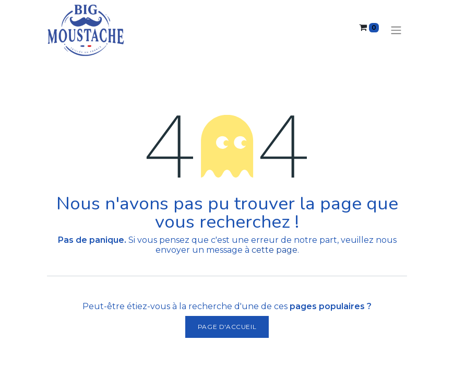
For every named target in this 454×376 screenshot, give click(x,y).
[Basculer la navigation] (396, 30)
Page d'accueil (227, 327)
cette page (274, 250)
